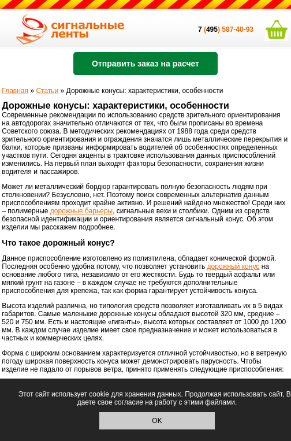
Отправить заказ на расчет (145, 63)
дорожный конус (233, 266)
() (210, 29)
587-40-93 (237, 29)
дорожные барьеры (81, 211)
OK (157, 421)
